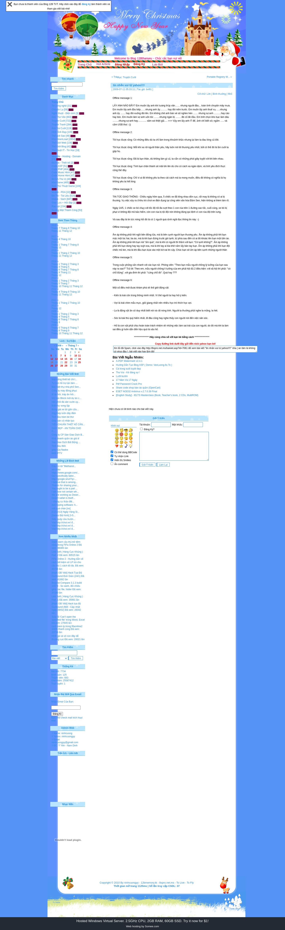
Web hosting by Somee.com (142, 926)
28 (61, 365)
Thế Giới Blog (59, 146)
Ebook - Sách (59, 199)
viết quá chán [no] (61, 508)
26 (51, 365)
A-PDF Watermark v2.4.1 (129, 361)
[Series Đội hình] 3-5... (63, 515)
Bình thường (219, 94)
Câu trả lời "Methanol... (64, 466)
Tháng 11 (56, 231)
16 (71, 359)
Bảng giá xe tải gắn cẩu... (65, 409)
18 (79, 359)
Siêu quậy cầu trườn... (63, 519)
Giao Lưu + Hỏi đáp (62, 202)
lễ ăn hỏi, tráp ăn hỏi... (63, 394)
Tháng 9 (55, 272)
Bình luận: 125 (59, 674)
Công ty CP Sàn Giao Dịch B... (68, 434)
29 (66, 365)
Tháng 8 (65, 228)
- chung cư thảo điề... (63, 501)
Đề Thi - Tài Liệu (60, 195)
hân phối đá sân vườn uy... (66, 402)
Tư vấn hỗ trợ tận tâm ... (64, 383)
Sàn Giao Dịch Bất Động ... (66, 442)
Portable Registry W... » (219, 77)
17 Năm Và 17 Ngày (126, 380)
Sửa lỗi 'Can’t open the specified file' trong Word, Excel (68, 618)
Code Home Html (61, 175)
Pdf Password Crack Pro (129, 384)
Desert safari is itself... (63, 498)
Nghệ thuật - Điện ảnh (63, 113)
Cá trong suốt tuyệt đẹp (128, 368)
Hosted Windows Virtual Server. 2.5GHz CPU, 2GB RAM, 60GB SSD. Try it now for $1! (142, 921)
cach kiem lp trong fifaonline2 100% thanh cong (67, 627)
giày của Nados (60, 449)
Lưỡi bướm (122, 376)
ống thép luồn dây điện (64, 413)
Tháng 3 (74, 264)
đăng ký (86, 4)
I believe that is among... (64, 482)
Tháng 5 (65, 267)
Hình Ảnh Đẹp (59, 132)
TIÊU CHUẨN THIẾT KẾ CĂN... (68, 424)
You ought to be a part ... (65, 488)
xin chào (56, 469)
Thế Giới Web (59, 142)
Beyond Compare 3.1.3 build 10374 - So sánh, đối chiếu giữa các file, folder (67, 586)
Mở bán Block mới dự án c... (66, 398)
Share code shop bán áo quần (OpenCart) (138, 387)
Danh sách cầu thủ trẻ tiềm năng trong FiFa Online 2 (66, 543)
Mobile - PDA (59, 192)
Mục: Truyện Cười (126, 77)
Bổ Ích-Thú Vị (59, 179)
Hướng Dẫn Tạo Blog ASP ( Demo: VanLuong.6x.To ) (144, 365)
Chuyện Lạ (57, 109)
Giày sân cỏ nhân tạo (63, 420)
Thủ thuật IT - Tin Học (63, 150)
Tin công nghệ (59, 105)
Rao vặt (56, 206)
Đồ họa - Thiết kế (61, 162)
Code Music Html (61, 172)
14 (61, 359)
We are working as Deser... (66, 494)
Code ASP (57, 166)
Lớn (209, 94)
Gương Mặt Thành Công (65, 210)
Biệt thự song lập (61, 405)
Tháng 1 (55, 244)
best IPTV (57, 453)
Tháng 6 (55, 269)
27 (56, 365)
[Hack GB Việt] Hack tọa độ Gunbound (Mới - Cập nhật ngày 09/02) (66, 606)
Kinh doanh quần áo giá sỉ (65, 438)
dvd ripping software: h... (65, 505)
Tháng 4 (55, 239)
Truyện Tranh (59, 124)
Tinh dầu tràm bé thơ (63, 417)
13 (56, 359)
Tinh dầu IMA (59, 446)
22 (66, 362)
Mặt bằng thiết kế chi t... (64, 379)
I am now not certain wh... (65, 491)
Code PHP (57, 169)
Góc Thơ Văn (59, 117)
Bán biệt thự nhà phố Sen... (66, 387)
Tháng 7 (55, 228)
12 (51, 359)
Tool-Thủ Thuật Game (63, 186)
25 (79, 362)
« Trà (114, 77)
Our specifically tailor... (63, 475)
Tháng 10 (75, 228)
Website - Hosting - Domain (66, 156)
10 (75, 355)
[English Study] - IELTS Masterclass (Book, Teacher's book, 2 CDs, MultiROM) (157, 395)
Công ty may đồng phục (64, 390)
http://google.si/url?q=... (64, 479)
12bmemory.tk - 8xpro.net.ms (157, 882)
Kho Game (57, 182)
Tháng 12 (67, 231)
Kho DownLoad (60, 139)
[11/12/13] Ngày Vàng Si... (65, 511)
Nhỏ (230, 94)
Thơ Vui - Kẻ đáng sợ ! (128, 372)
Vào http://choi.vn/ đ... (63, 522)
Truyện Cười (58, 120)
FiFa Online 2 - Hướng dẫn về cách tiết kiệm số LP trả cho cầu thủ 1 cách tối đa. (67, 562)
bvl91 (149, 89)
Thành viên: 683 (59, 677)
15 (66, 359)
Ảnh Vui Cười (59, 128)
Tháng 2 (65, 253)
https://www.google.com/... (65, 472)
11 (79, 355)
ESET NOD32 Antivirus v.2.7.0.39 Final (136, 391)
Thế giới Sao (58, 135)
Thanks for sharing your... (65, 485)
